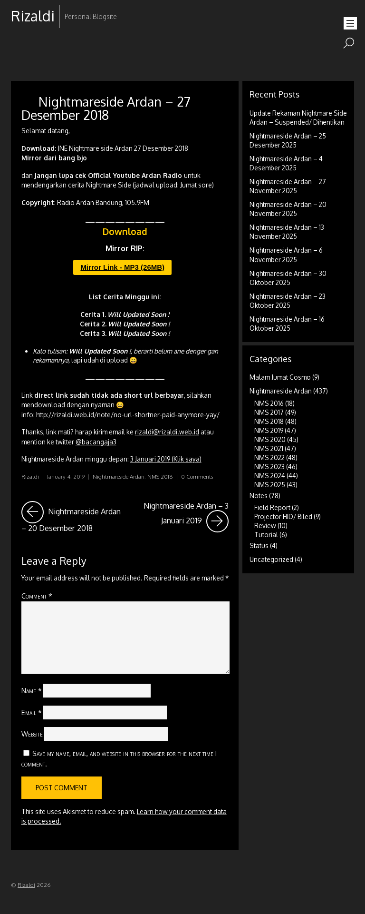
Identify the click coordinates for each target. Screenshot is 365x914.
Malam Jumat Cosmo (280, 377)
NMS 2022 (269, 457)
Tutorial (266, 535)
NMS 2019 (268, 430)
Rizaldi (30, 476)
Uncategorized (271, 559)
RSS (19, 46)
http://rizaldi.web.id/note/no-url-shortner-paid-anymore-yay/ (128, 415)
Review (265, 525)
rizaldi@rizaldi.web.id (167, 432)
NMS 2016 (269, 403)
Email (31, 712)
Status (259, 545)
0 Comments (197, 476)
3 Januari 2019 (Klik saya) (166, 459)
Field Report (272, 507)
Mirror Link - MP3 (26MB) (122, 267)
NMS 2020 (270, 439)
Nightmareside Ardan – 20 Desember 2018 (71, 517)
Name (31, 690)
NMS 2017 (269, 412)
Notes (259, 495)
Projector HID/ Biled (283, 516)
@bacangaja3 (96, 442)
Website (32, 733)
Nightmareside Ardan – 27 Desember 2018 (106, 107)
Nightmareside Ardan (118, 476)
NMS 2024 (269, 476)
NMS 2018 (160, 476)
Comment (36, 595)
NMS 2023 (269, 466)
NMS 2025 (269, 485)
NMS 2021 (268, 448)
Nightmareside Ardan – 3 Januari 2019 (186, 517)
